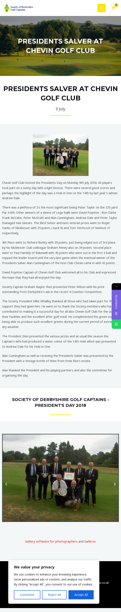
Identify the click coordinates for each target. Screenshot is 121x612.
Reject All (54, 595)
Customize (27, 595)
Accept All (81, 595)
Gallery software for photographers (52, 545)
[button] (6, 488)
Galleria (89, 545)
